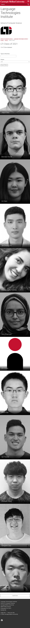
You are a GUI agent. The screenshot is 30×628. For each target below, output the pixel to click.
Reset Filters (4, 65)
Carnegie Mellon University (13, 2)
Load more (15, 595)
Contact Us (3, 610)
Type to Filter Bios (5, 53)
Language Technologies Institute (10, 13)
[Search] (15, 4)
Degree (2, 59)
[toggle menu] (28, 1)
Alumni (6, 40)
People (2, 40)
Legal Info (3, 612)
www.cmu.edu (11, 612)
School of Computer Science (11, 23)
